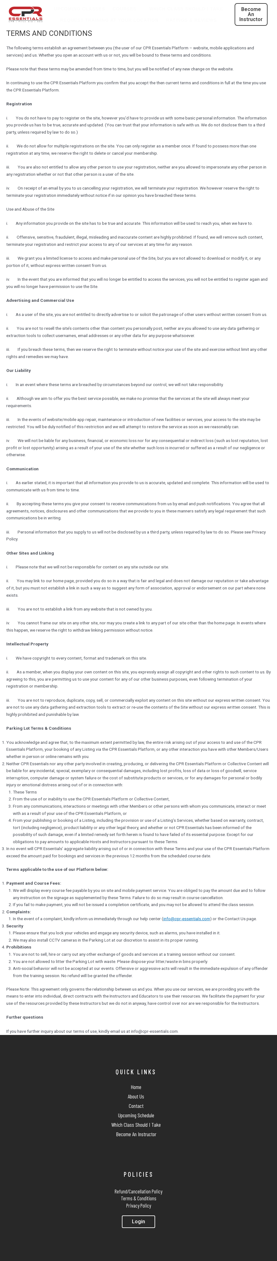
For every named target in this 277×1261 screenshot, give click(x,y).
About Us (136, 1096)
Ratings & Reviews (191, 20)
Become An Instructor (136, 1134)
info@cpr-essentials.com (186, 918)
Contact (136, 1105)
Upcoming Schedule (136, 1115)
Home (136, 1086)
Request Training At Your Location (109, 20)
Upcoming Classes (79, 8)
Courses (127, 8)
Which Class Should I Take (186, 8)
